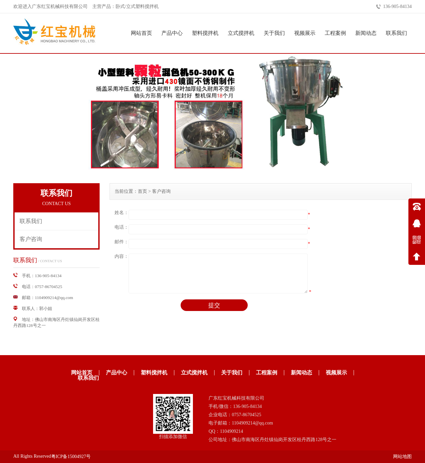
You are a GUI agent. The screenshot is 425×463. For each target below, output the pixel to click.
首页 (142, 191)
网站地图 (402, 456)
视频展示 (304, 33)
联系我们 (396, 33)
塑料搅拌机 (205, 33)
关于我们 (274, 33)
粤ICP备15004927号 (71, 456)
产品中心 (172, 33)
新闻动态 (366, 33)
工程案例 (335, 33)
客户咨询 (31, 239)
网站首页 (141, 33)
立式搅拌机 (241, 33)
